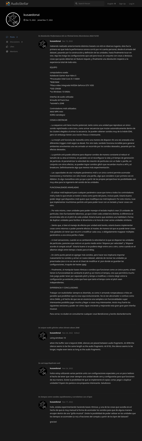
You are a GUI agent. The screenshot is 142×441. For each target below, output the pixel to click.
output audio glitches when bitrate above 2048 (60, 327)
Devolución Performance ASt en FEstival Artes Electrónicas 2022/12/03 (70, 36)
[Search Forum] (89, 3)
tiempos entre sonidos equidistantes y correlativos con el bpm (66, 397)
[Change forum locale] (111, 3)
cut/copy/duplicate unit (50, 363)
